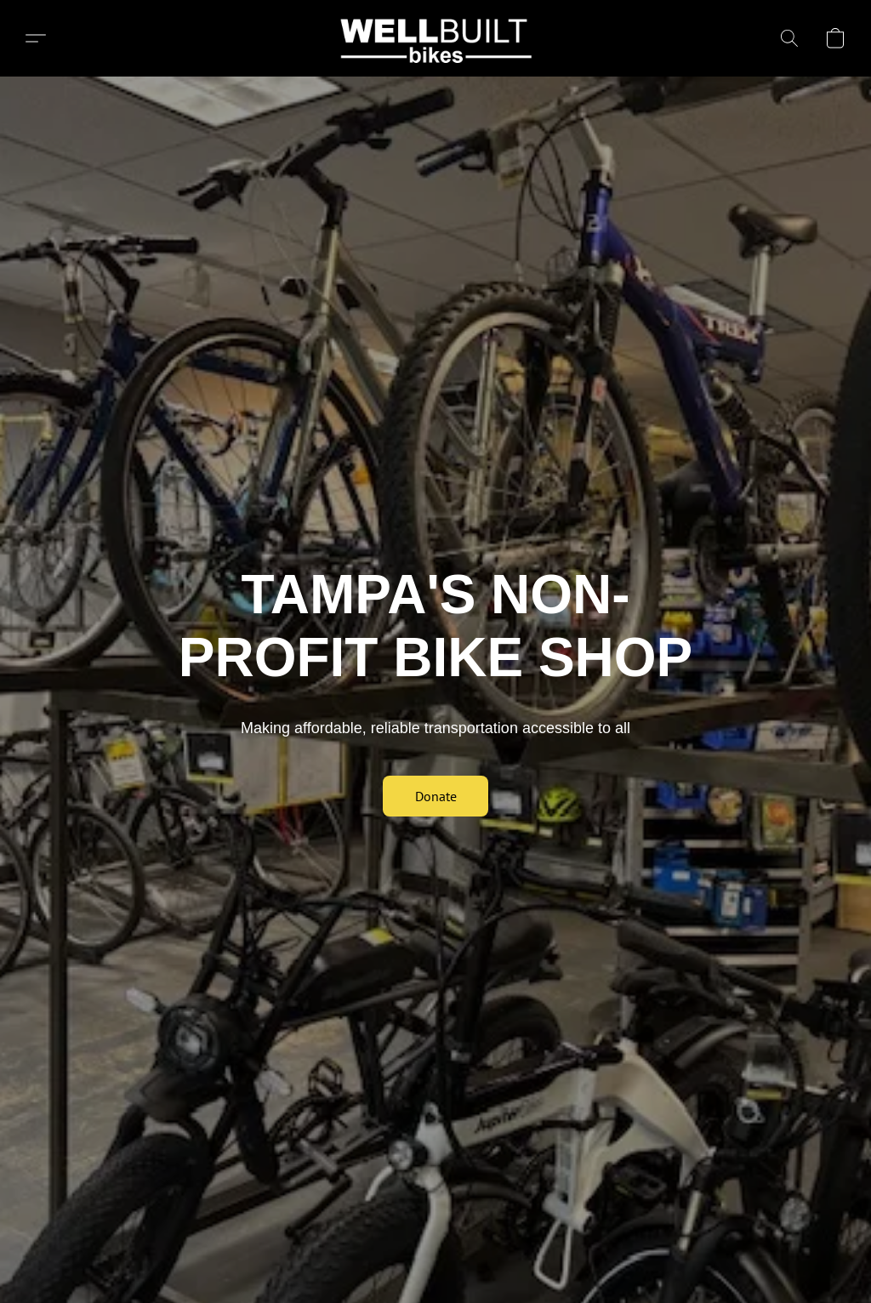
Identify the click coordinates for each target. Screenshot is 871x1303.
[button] (436, 38)
